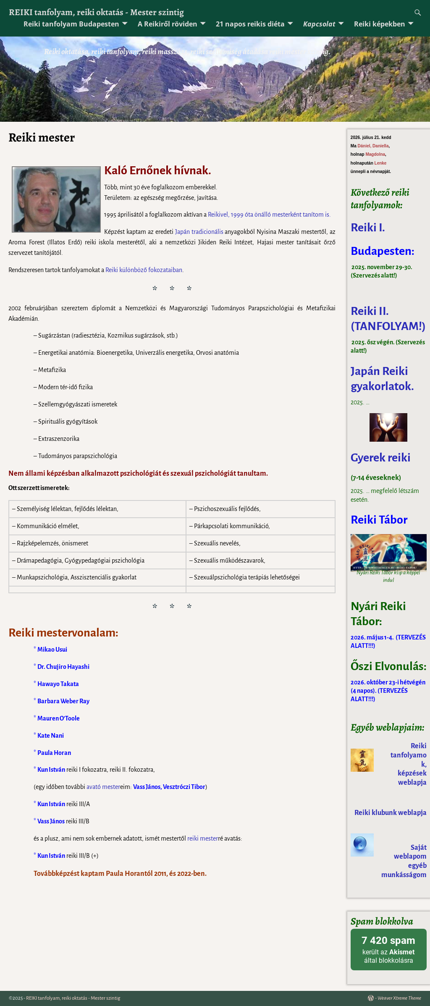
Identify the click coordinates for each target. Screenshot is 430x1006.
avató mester (103, 786)
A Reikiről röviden (167, 24)
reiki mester (202, 838)
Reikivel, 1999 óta (231, 214)
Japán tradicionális (199, 231)
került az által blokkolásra (389, 949)
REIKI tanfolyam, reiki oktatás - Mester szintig (96, 12)
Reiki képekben (379, 24)
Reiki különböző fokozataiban (143, 270)
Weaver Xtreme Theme (399, 998)
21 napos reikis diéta (250, 24)
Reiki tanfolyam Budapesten (71, 24)
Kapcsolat (319, 24)
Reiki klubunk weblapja (390, 813)
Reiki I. (369, 227)
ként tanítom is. (310, 214)
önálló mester (272, 214)
